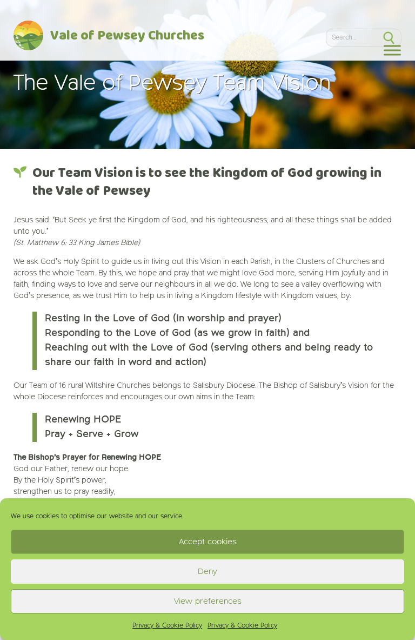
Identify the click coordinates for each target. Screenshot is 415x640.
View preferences (208, 601)
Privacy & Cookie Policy (167, 626)
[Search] (351, 37)
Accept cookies (208, 542)
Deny (207, 572)
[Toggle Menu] (392, 50)
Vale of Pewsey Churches (127, 36)
